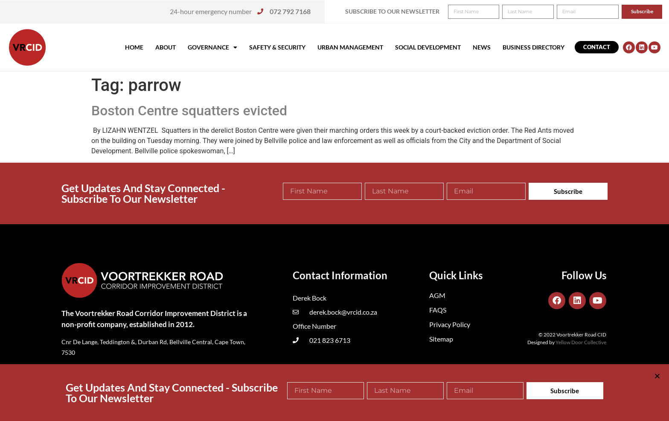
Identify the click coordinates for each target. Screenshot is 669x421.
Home (134, 47)
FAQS (437, 310)
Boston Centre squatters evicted (189, 110)
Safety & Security (277, 47)
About (165, 47)
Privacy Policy (449, 324)
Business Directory (533, 47)
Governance (212, 47)
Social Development (428, 47)
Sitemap (441, 339)
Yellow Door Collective (581, 342)
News (482, 47)
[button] (651, 12)
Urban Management (350, 47)
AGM (437, 295)
